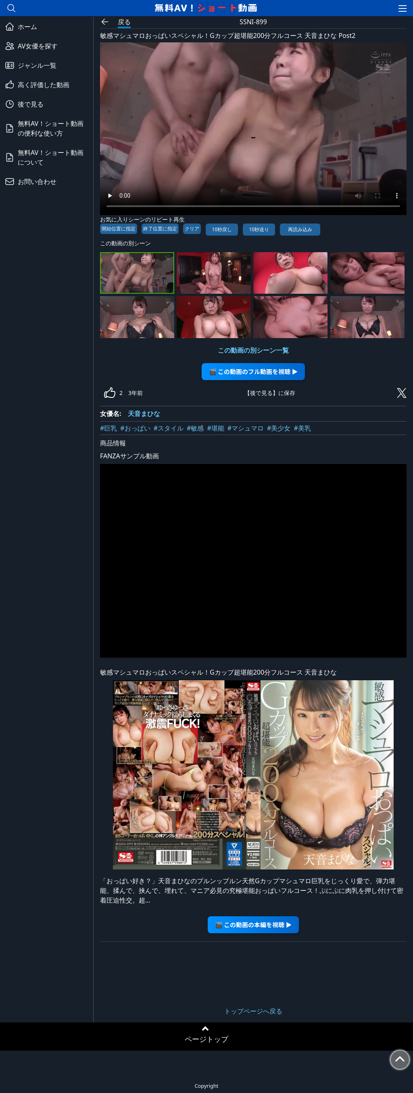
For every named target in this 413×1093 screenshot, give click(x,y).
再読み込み (300, 229)
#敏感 (195, 428)
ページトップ (206, 1039)
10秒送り (259, 229)
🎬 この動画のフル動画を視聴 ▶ (253, 371)
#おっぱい (135, 428)
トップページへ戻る (253, 1011)
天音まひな (144, 413)
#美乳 (302, 428)
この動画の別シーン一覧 (253, 350)
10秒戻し (222, 229)
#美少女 (278, 428)
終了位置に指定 (160, 228)
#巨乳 (108, 428)
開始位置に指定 (119, 228)
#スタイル (169, 428)
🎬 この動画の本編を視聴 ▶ (253, 924)
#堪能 (215, 428)
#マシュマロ (245, 428)
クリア (192, 228)
